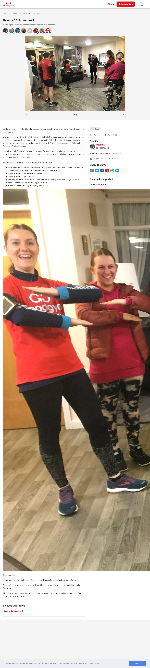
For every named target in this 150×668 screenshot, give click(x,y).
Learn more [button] (94, 663)
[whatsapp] (112, 171)
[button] (141, 4)
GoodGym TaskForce (112, 153)
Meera (33, 580)
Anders (23, 580)
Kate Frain (100, 145)
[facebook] (102, 171)
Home (5, 14)
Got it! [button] (137, 663)
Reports (15, 14)
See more (95, 189)
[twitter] (97, 171)
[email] (92, 171)
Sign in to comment (13, 610)
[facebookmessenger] (117, 171)
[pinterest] (107, 171)
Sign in (111, 4)
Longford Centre (98, 184)
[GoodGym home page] (8, 4)
